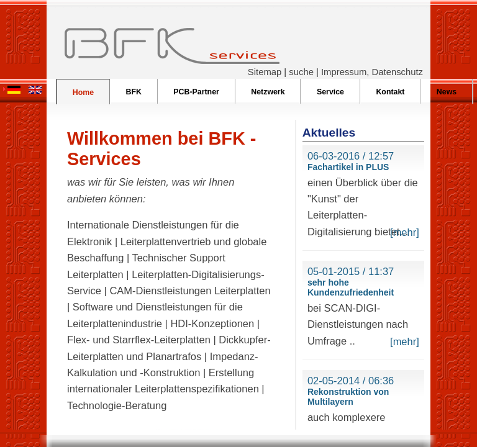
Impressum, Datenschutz (372, 72)
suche (301, 72)
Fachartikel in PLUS (348, 167)
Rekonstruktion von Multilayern (348, 397)
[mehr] (404, 232)
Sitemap (264, 72)
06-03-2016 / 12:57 (350, 155)
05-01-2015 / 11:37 (350, 271)
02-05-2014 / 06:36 (350, 380)
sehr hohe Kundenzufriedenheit (350, 287)
